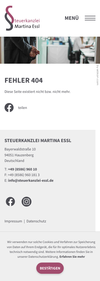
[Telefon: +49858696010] (22, 169)
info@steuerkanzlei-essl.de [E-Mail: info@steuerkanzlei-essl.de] (31, 180)
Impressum (13, 221)
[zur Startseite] (22, 18)
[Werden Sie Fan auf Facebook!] (10, 201)
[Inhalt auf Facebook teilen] (19, 107)
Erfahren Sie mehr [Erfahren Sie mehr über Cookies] (72, 257)
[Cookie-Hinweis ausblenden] (50, 268)
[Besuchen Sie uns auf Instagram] (26, 202)
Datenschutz (36, 221)
